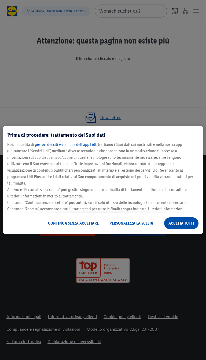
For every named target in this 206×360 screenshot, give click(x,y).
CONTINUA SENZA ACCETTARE (73, 223)
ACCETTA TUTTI (181, 223)
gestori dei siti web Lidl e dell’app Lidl (65, 144)
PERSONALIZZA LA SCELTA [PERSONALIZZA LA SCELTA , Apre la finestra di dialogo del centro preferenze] (131, 223)
